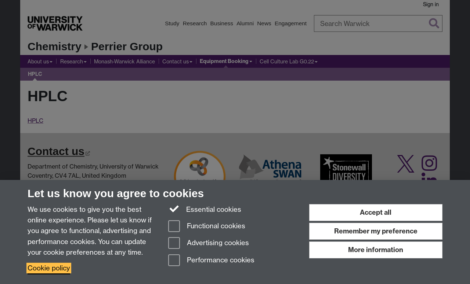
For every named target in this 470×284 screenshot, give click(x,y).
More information (375, 250)
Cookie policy (49, 268)
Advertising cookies (208, 243)
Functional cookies (206, 226)
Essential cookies (204, 209)
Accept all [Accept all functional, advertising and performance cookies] (375, 212)
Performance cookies (211, 261)
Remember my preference (375, 231)
